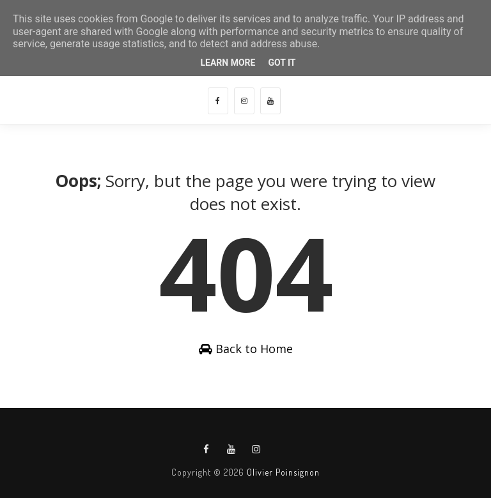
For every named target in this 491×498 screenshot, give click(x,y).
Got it (281, 62)
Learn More (227, 62)
